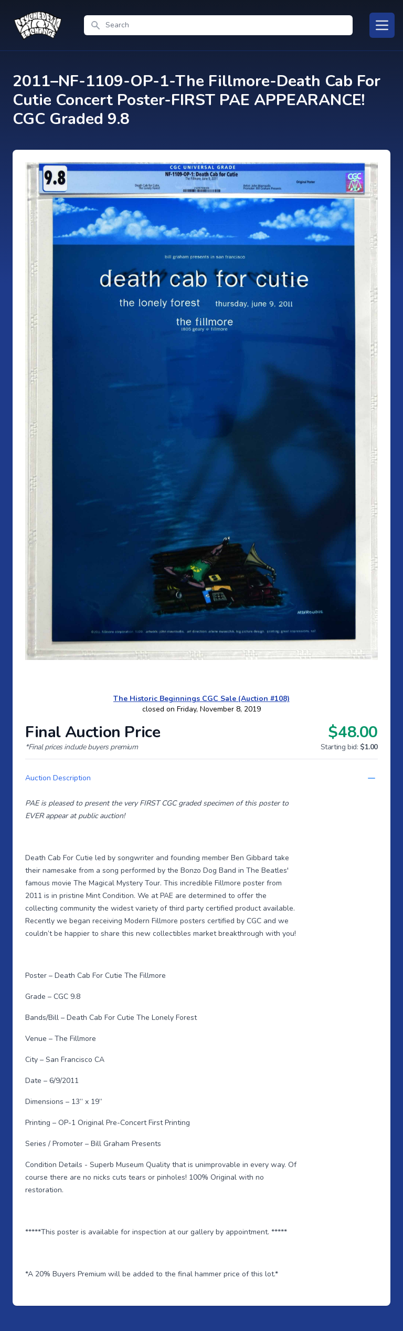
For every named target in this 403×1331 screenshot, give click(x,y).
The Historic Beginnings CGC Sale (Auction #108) (201, 699)
